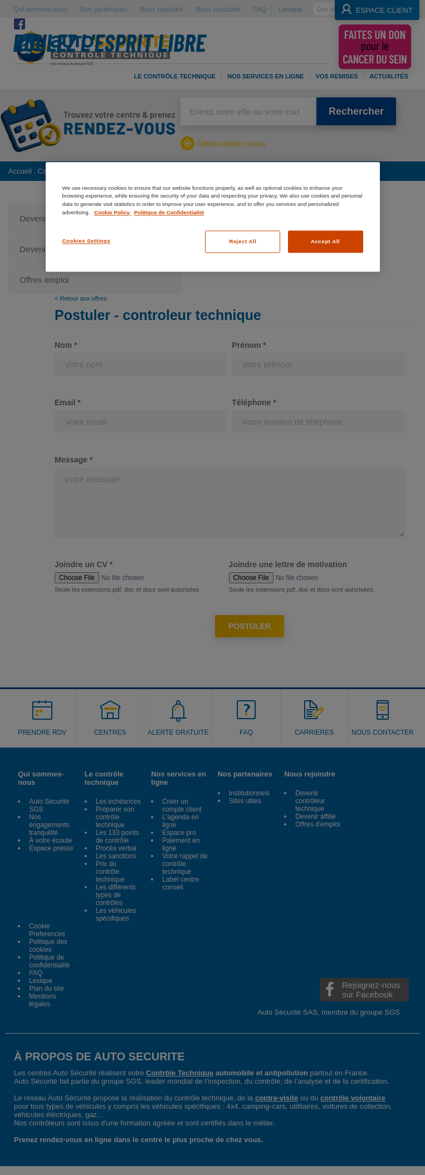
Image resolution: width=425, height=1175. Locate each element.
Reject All (242, 242)
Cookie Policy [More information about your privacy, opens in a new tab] (112, 212)
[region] (213, 217)
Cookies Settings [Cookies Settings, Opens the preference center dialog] (86, 241)
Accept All (325, 242)
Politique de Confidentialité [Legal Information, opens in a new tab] (169, 212)
